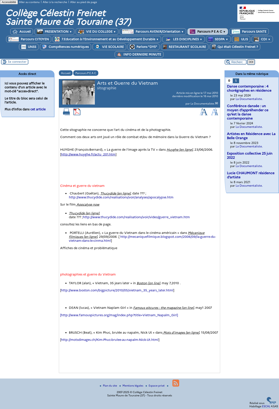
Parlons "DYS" (143, 47)
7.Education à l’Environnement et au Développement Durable (107, 39)
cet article (38, 109)
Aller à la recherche (55, 2)
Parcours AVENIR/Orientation (153, 31)
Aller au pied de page (83, 2)
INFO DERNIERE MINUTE (139, 54)
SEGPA (218, 39)
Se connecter (17, 61)
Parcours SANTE (249, 31)
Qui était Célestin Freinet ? (235, 47)
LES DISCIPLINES (183, 39)
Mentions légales (131, 385)
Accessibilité (9, 2)
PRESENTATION (54, 31)
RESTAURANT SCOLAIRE (184, 47)
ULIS (241, 39)
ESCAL (266, 406)
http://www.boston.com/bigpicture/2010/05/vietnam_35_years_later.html (117, 290)
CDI (262, 39)
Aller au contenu (29, 2)
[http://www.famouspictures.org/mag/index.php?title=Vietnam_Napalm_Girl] (119, 315)
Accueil (22, 31)
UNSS (28, 47)
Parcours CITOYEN (29, 39)
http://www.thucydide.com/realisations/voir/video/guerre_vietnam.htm (136, 217)
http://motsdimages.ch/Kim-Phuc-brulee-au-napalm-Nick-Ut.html (109, 340)
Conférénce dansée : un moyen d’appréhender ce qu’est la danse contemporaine (247, 112)
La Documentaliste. (203, 103)
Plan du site (109, 385)
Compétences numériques (65, 47)
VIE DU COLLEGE (97, 31)
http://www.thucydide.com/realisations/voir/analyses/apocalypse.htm (121, 197)
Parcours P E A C (208, 31)
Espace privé (155, 385)
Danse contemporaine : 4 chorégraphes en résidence (249, 88)
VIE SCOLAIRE (109, 47)
